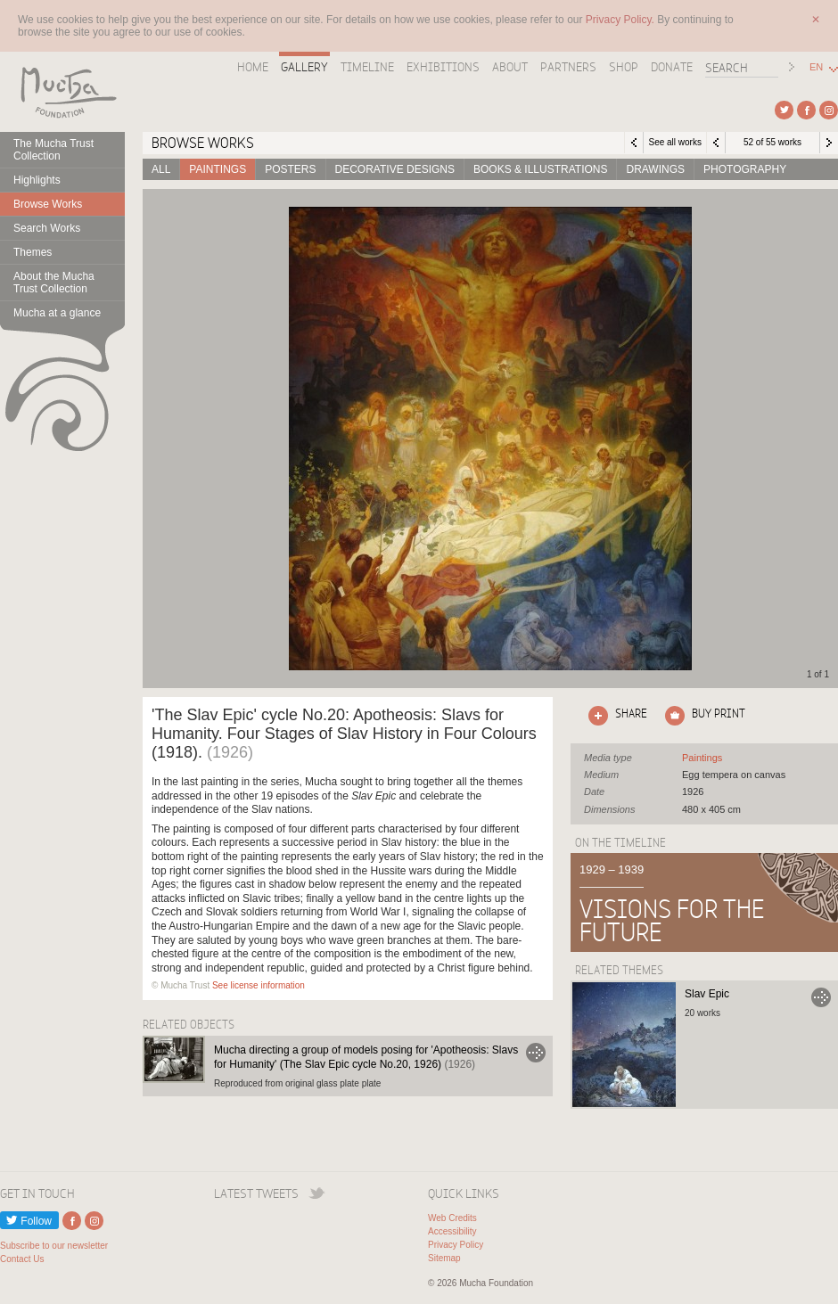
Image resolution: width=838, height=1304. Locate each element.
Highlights (37, 180)
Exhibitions (443, 67)
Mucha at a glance (57, 313)
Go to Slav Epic (821, 997)
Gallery (304, 67)
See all (702, 757)
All (161, 169)
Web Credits (452, 1218)
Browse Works (47, 204)
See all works (674, 142)
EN (816, 67)
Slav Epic (707, 994)
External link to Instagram (828, 110)
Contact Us (22, 1259)
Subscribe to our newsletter (54, 1246)
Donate (672, 67)
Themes (32, 252)
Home (252, 67)
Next (829, 142)
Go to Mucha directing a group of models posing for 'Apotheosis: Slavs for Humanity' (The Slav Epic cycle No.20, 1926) (536, 1052)
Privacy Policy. (621, 19)
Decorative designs (395, 169)
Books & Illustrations (540, 169)
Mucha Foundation (62, 92)
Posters (290, 169)
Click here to (614, 716)
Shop (623, 67)
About (510, 67)
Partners (568, 67)
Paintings (217, 169)
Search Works (46, 228)
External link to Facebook (806, 110)
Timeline (367, 67)
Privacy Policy (455, 1245)
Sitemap (444, 1258)
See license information (258, 985)
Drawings (655, 169)
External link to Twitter (784, 110)
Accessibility (452, 1231)
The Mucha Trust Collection (53, 149)
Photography (744, 169)
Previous (716, 142)
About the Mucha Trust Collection (53, 282)
